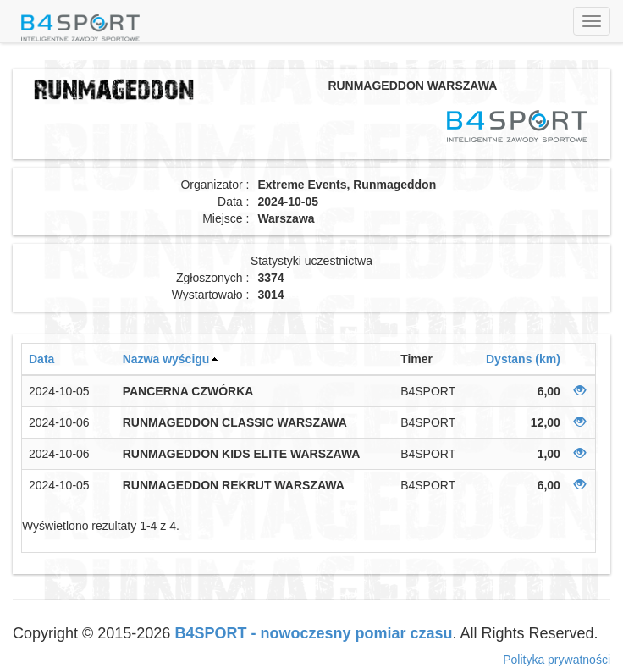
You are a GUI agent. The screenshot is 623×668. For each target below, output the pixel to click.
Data (41, 359)
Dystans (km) (523, 359)
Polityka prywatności (556, 659)
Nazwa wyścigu (166, 359)
